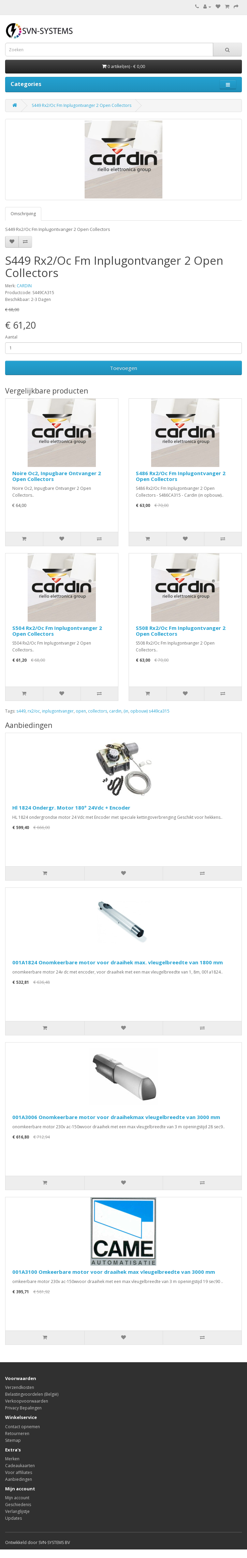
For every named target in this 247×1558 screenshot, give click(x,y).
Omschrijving (23, 214)
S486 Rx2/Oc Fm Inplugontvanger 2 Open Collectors (181, 476)
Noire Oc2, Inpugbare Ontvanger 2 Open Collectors (56, 476)
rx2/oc (34, 711)
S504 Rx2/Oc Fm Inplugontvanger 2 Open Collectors (57, 630)
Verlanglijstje (17, 1511)
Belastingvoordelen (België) (31, 1394)
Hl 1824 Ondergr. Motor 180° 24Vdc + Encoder (71, 807)
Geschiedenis (18, 1504)
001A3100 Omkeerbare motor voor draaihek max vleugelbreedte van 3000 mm (113, 1271)
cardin (115, 711)
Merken (12, 1459)
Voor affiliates (18, 1472)
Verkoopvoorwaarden (26, 1401)
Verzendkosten (19, 1387)
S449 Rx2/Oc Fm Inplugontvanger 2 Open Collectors (81, 105)
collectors (97, 711)
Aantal (11, 337)
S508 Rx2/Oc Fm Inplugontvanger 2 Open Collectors (181, 630)
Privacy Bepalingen (23, 1408)
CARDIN (24, 286)
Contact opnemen (22, 1427)
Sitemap (13, 1440)
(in (126, 711)
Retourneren (17, 1433)
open (81, 711)
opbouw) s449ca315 (150, 711)
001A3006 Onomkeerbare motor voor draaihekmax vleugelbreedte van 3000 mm (116, 1117)
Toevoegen (123, 367)
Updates (13, 1518)
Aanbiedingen (18, 1479)
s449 (21, 711)
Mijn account (17, 1498)
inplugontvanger (58, 711)
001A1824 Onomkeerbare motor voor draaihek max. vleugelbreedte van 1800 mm (117, 962)
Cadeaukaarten (20, 1466)
